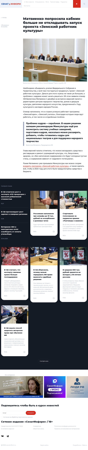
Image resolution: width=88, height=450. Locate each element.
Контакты (27, 6)
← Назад (4, 17)
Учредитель (37, 426)
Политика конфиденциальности (65, 426)
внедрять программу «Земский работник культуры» (46, 166)
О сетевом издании (7, 429)
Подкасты (64, 2)
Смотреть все (44, 361)
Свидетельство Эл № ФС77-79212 (12, 426)
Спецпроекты (39, 2)
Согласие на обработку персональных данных (18, 417)
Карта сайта (44, 445)
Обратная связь (38, 429)
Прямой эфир (54, 2)
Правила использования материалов (66, 429)
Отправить (30, 413)
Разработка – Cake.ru (80, 445)
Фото (47, 2)
